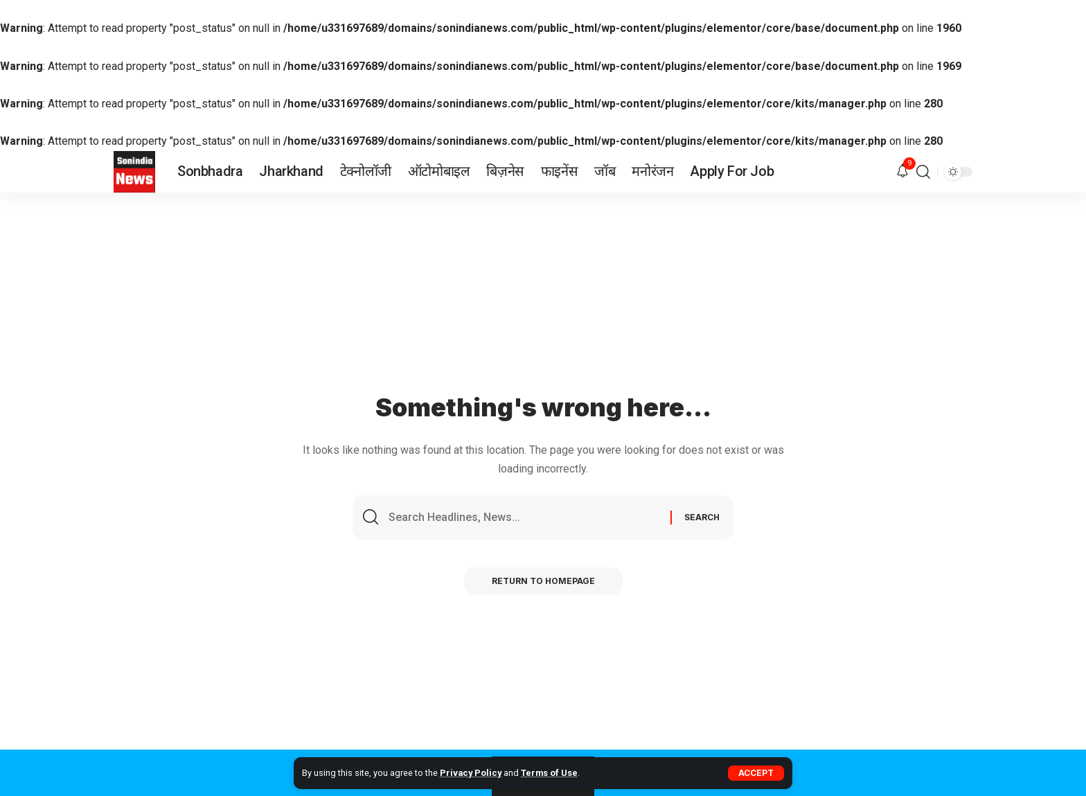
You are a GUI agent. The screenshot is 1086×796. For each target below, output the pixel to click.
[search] (923, 172)
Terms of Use (549, 773)
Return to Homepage (543, 581)
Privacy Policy (470, 773)
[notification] (902, 171)
